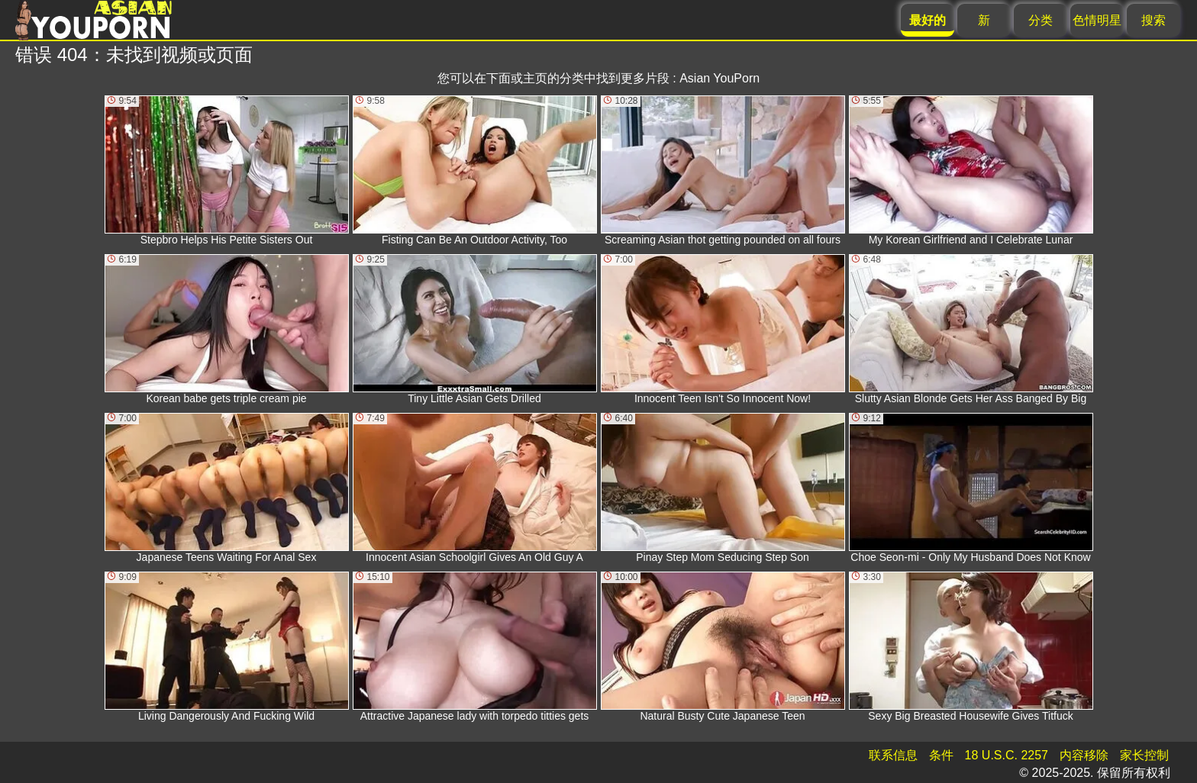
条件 (941, 755)
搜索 (1153, 20)
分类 (1040, 20)
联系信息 (893, 755)
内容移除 (1084, 755)
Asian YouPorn (719, 78)
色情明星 (1097, 20)
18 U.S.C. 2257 (1006, 755)
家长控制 (1144, 755)
